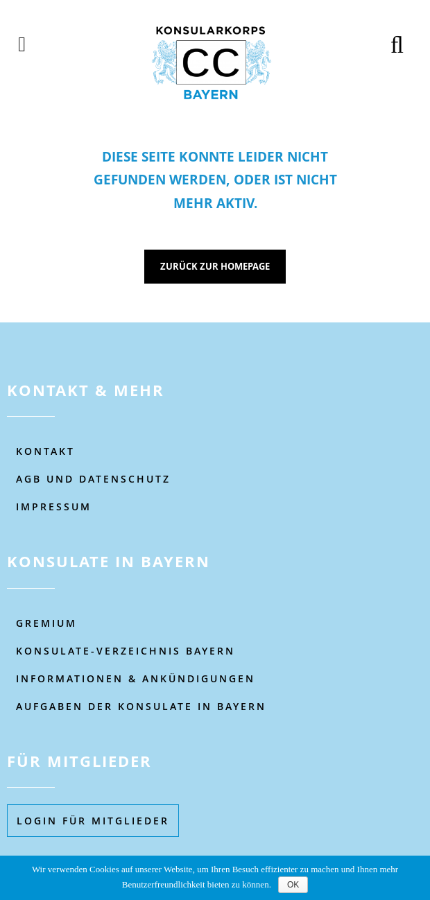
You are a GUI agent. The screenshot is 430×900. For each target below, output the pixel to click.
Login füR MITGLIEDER (93, 820)
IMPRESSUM (54, 506)
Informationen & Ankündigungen (135, 678)
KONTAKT (45, 451)
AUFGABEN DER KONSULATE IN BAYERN (141, 706)
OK (293, 885)
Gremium (46, 623)
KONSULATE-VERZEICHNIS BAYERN (125, 650)
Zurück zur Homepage (215, 266)
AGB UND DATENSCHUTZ (93, 478)
